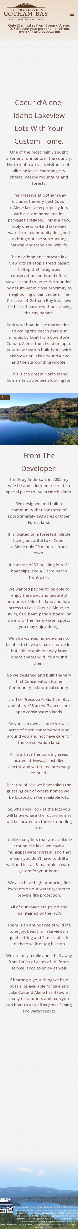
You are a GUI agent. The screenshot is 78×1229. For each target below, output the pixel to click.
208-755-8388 (48, 1201)
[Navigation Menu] (72, 15)
